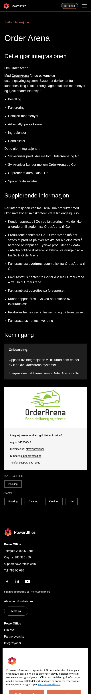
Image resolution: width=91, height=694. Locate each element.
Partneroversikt (14, 636)
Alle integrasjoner (17, 22)
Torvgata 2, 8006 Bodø (19, 550)
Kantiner (54, 501)
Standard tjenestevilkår (15, 592)
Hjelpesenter (12, 649)
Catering (33, 501)
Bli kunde (69, 5)
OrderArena (20, 75)
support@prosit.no (31, 455)
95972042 (34, 462)
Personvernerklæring (40, 592)
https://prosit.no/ (35, 449)
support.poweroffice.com (20, 564)
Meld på (16, 611)
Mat (72, 501)
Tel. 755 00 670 (14, 570)
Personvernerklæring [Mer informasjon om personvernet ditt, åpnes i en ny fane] (49, 691)
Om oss (9, 630)
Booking (13, 484)
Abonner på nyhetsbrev (19, 601)
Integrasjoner (12, 643)
